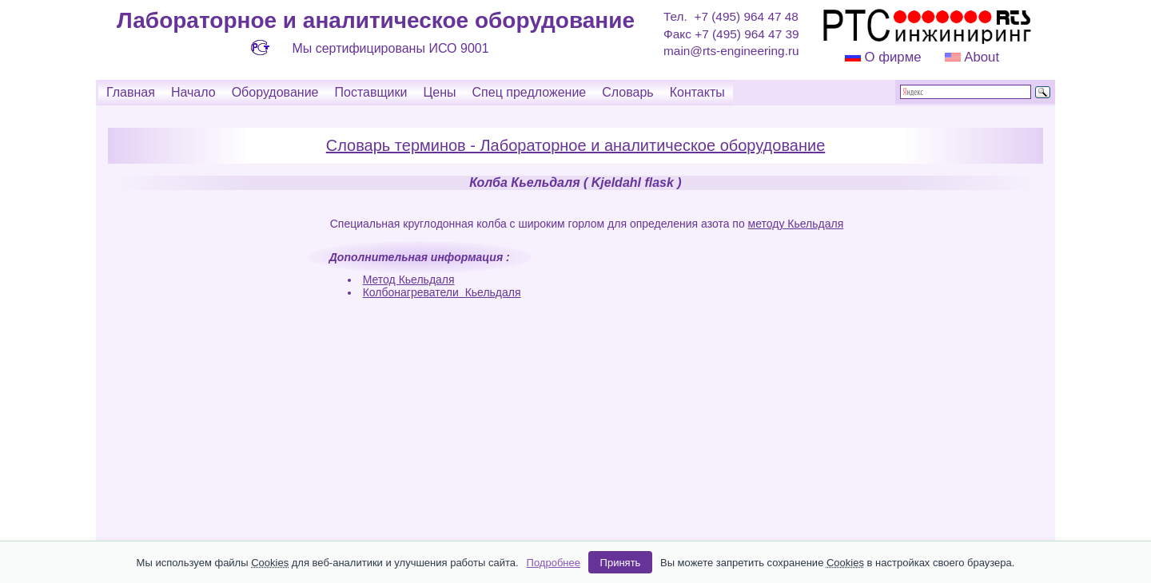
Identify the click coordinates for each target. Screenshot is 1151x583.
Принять (620, 563)
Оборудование (275, 92)
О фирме (892, 57)
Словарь (627, 92)
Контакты (697, 92)
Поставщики (370, 92)
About (980, 57)
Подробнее (553, 563)
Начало (193, 92)
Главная (130, 92)
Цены (439, 92)
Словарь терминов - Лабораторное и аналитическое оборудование (576, 145)
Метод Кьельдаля (409, 279)
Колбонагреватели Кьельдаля (442, 292)
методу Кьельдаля (796, 223)
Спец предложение (529, 92)
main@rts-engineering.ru (731, 51)
